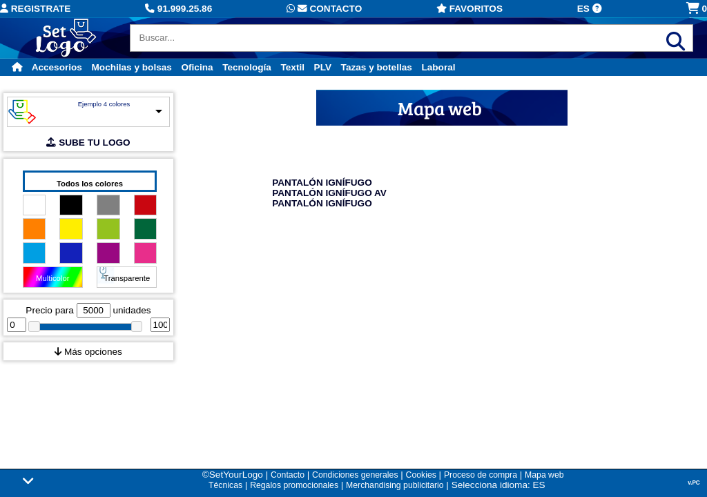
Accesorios (57, 67)
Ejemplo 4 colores (104, 104)
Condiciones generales (355, 475)
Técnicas (225, 485)
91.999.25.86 (178, 8)
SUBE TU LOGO (88, 142)
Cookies (421, 475)
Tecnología (246, 67)
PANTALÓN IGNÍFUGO (322, 182)
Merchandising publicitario (394, 485)
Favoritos (469, 8)
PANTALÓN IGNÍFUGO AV (329, 193)
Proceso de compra (480, 475)
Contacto (324, 8)
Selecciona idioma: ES (498, 485)
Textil (292, 67)
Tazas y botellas (376, 67)
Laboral (438, 67)
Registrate (35, 8)
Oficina (197, 67)
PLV (322, 67)
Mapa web (544, 475)
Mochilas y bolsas (132, 67)
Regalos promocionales (294, 485)
